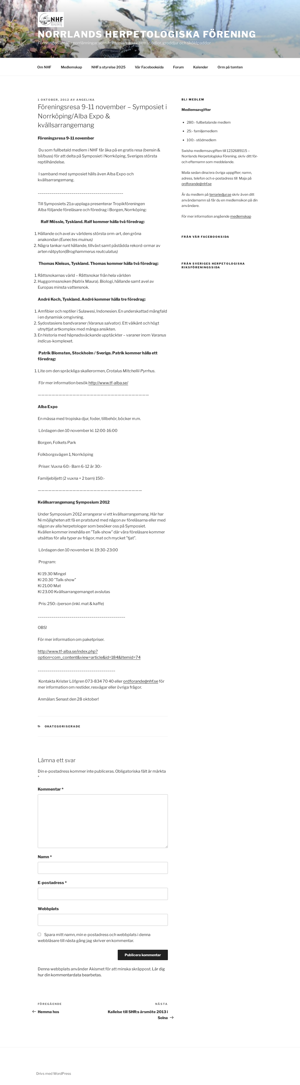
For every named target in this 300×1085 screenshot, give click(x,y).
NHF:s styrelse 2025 (108, 67)
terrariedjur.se (220, 194)
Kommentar (51, 789)
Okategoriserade (63, 726)
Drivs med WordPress (53, 1073)
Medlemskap (71, 67)
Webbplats (48, 908)
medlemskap (240, 216)
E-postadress (52, 882)
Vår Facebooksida (149, 67)
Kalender (200, 67)
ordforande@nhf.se (140, 681)
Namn (45, 856)
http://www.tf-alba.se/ (108, 382)
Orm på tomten (230, 67)
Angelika (85, 99)
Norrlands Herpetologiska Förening (147, 34)
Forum (178, 67)
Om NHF (44, 67)
